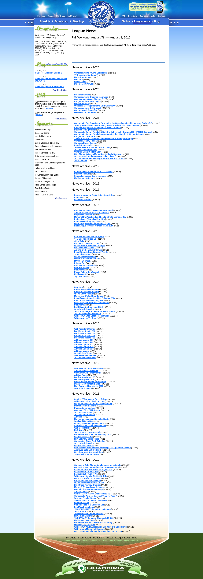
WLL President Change (84, 329)
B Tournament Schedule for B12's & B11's (93, 171)
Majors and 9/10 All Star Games (88, 296)
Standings (78, 21)
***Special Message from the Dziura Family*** (95, 106)
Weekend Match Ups (83, 421)
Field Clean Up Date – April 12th (89, 307)
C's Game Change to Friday (86, 243)
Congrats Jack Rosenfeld (85, 110)
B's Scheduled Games (84, 248)
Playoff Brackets (81, 502)
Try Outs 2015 (80, 276)
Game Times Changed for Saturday (90, 382)
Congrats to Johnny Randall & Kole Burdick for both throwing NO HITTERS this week (113, 132)
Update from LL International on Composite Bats (96, 467)
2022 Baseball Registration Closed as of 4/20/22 (96, 156)
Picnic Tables (80, 82)
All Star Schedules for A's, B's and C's (91, 212)
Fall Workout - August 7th (86, 474)
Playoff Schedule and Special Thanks (91, 252)
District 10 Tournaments (85, 406)
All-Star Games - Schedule (86, 370)
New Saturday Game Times (86, 439)
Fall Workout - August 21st (86, 472)
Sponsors (144, 16)
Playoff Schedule (82, 174)
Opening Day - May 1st (84, 525)
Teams (50, 16)
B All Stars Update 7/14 (84, 335)
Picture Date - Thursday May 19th (89, 219)
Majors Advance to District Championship (93, 403)
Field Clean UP (81, 274)
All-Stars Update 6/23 (84, 349)
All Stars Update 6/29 (83, 342)
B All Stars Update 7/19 (84, 333)
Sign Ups (78, 287)
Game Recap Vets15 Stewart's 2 (49, 87)
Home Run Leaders (83, 516)
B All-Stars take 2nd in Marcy (87, 480)
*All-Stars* (72, 16)
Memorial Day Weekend (85, 256)
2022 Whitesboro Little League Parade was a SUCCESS (99, 158)
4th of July (79, 241)
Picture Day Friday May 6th (86, 221)
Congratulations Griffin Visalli (87, 108)
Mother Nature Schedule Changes (89, 245)
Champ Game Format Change (87, 373)
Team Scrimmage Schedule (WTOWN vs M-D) (95, 311)
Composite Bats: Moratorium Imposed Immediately (97, 465)
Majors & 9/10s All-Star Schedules (90, 487)
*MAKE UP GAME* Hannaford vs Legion (92, 509)
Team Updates (80, 161)
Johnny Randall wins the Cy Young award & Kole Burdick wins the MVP (107, 125)
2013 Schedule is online (85, 358)
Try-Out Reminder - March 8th (87, 314)
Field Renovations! (82, 199)
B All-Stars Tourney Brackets (87, 485)
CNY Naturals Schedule (85, 265)
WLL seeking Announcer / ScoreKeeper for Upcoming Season (102, 448)
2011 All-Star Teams (83, 412)
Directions (132, 16)
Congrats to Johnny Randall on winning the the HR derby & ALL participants (109, 134)
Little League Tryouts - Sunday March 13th (93, 226)
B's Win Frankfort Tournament (88, 478)
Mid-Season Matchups (84, 520)
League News (142, 21)
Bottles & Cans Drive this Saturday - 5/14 (93, 434)
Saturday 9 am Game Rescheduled (90, 426)
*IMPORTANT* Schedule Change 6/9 (90, 500)
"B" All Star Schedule (84, 294)
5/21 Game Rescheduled (85, 355)
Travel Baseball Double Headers (88, 514)
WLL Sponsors (61, 198)
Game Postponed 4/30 (84, 379)
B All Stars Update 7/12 (84, 338)
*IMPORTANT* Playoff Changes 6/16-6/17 (92, 494)
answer (49, 108)
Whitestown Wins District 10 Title (89, 401)
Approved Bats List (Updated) (88, 450)
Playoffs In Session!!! (84, 215)
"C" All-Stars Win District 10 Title (89, 483)
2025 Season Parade (83, 84)
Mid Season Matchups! (84, 178)
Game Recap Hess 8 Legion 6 (48, 73)
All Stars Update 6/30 (83, 340)
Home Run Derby (82, 77)
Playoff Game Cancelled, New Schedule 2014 (94, 298)
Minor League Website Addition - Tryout (92, 223)
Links (153, 16)
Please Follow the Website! (86, 272)
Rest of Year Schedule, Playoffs (88, 300)
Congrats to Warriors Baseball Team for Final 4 (96, 496)
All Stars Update (81, 351)
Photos (126, 21)
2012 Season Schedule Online (88, 384)
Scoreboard (61, 21)
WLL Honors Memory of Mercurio (89, 529)
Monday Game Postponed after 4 (89, 423)
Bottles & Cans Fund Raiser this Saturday (93, 522)
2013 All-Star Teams (83, 353)
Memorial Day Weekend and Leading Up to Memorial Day (100, 217)
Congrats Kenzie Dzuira (85, 143)
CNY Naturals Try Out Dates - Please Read (93, 210)
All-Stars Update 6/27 (84, 344)
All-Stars (78, 417)
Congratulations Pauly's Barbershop (91, 73)
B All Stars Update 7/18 (84, 331)
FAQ (124, 16)
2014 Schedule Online (84, 309)
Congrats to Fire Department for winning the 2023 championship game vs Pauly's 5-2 (113, 123)
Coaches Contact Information (87, 152)
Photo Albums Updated (84, 408)
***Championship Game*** (86, 75)
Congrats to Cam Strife (84, 136)
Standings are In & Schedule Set (89, 505)
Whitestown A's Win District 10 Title (90, 476)
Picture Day (79, 270)
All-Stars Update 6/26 (84, 346)
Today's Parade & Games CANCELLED (92, 147)
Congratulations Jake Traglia (87, 101)
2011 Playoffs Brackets (84, 414)
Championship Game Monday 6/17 (90, 99)
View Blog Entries (60, 90)
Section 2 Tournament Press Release (91, 399)
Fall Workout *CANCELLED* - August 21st (93, 469)
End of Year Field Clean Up (86, 289)
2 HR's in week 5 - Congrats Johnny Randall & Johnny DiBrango (103, 139)
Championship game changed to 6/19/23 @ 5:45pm (97, 127)
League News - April (83, 437)
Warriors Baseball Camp (85, 498)
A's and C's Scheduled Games (88, 250)
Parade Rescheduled (83, 145)
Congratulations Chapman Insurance (91, 97)
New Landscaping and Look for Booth (91, 419)
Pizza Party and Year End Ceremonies (91, 302)
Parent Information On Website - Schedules (94, 195)
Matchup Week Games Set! (86, 259)
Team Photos (80, 511)
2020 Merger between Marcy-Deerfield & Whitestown (98, 154)
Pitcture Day (80, 263)
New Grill (78, 79)
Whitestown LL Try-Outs (85, 318)
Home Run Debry (82, 103)
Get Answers (62, 119)
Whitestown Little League (101, 14)
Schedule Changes (82, 254)
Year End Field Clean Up (85, 239)
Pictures (78, 197)
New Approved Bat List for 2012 (88, 386)
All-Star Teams (81, 375)
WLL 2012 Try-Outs (83, 388)
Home (67, 541)
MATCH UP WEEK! (83, 261)
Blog (157, 21)
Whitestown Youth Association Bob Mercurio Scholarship (100, 527)
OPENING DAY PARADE (85, 112)
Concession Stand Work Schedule (89, 441)
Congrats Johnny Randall (86, 141)
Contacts (162, 16)
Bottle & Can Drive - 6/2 (85, 377)
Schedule (45, 21)
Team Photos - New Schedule (87, 432)
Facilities (41, 16)
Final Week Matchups (84, 507)
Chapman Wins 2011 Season (87, 410)
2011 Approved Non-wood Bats (88, 452)
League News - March (84, 445)
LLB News (79, 430)
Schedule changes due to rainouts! (90, 176)
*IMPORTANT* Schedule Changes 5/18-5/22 (93, 518)
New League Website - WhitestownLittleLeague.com (98, 531)
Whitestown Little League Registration (91, 316)
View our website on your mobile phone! (146, 7)
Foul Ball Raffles (81, 267)
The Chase (60, 16)
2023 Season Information (85, 150)
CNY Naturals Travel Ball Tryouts (89, 237)
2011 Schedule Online (84, 443)
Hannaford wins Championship (88, 489)
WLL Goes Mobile (82, 428)
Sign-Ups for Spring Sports (87, 454)
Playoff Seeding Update (85, 130)
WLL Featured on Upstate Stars (88, 368)
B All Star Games (82, 95)
